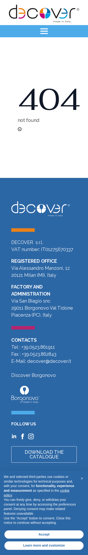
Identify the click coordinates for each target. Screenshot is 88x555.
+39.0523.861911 (38, 347)
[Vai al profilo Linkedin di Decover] (14, 436)
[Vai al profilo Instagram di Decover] (31, 436)
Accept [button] (44, 534)
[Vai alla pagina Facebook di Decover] (22, 436)
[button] (82, 478)
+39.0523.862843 (39, 354)
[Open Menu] (44, 31)
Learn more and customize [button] (44, 545)
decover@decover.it (49, 361)
